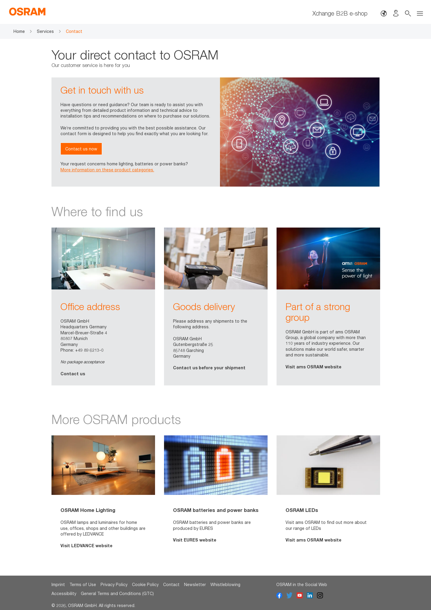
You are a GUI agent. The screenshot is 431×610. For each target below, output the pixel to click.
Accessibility (63, 593)
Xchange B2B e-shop (340, 13)
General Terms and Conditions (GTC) (117, 593)
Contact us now (81, 148)
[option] (103, 307)
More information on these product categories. (107, 169)
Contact (171, 584)
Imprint (58, 584)
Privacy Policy (114, 584)
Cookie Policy (145, 584)
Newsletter (195, 584)
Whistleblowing (225, 584)
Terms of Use (82, 584)
